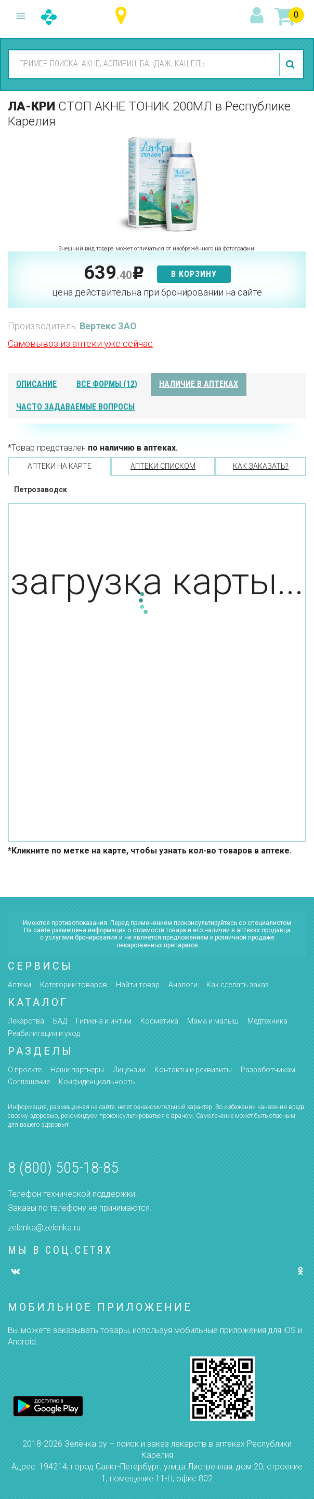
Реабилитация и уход (44, 1033)
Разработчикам (268, 1070)
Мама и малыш (213, 1021)
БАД (60, 1021)
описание (36, 384)
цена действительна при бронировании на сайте (157, 292)
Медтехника (267, 1021)
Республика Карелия (123, 15)
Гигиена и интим (104, 1021)
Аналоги (183, 984)
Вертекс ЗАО (108, 325)
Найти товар (138, 984)
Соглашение (29, 1081)
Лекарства (26, 1021)
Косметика (159, 1021)
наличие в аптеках (198, 384)
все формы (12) (106, 384)
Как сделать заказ (237, 984)
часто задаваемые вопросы (75, 407)
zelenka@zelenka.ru (44, 1227)
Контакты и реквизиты (193, 1070)
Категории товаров (73, 984)
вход (258, 16)
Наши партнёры (77, 1070)
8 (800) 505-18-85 (63, 1167)
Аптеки (19, 984)
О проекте (25, 1070)
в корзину (194, 274)
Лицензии (129, 1070)
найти (291, 64)
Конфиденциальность (97, 1081)
